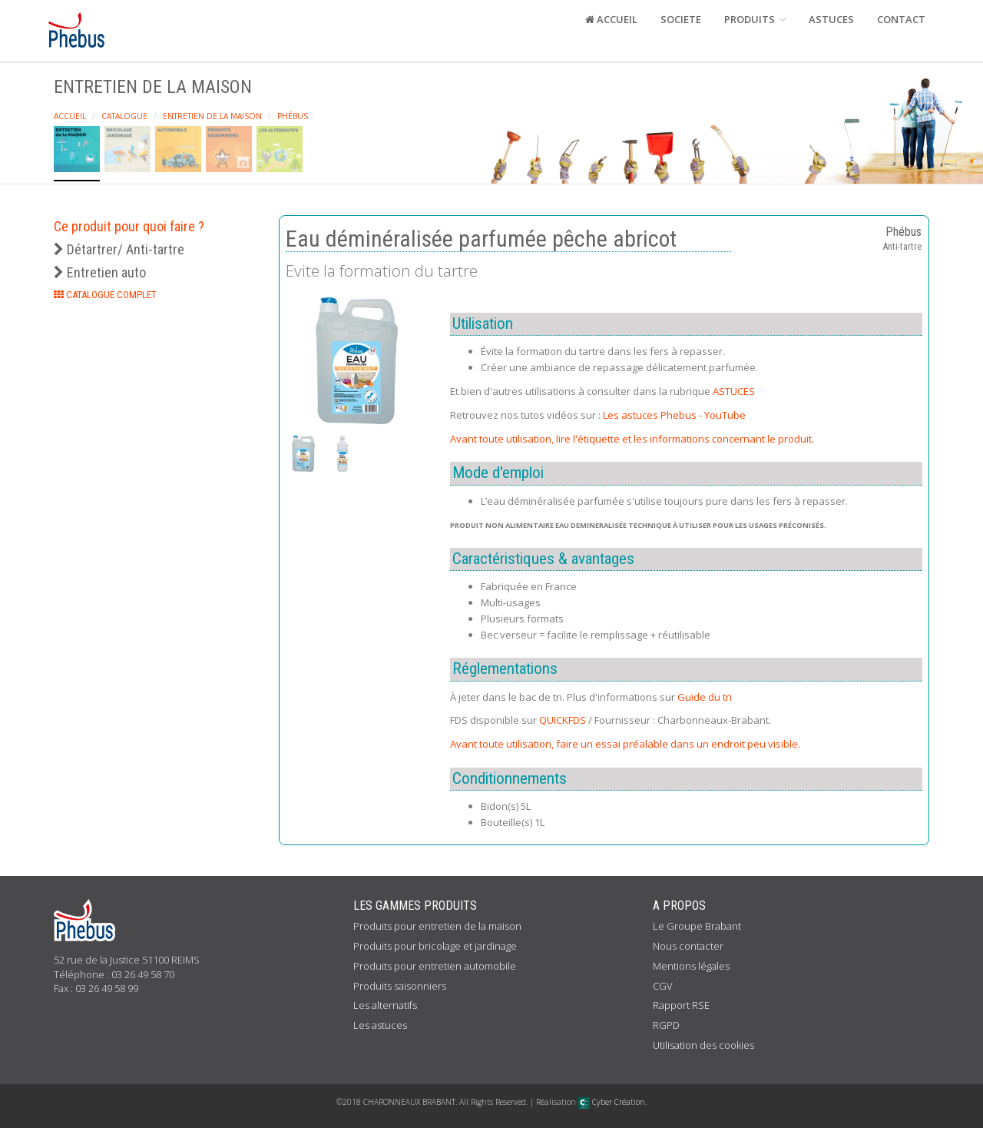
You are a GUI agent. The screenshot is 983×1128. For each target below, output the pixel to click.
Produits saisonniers (399, 986)
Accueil (70, 116)
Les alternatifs (385, 1005)
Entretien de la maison (212, 116)
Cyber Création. (612, 1101)
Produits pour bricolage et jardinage (435, 946)
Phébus (292, 116)
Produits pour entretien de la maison (437, 926)
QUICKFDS (562, 720)
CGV (663, 986)
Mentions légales (691, 966)
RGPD (666, 1025)
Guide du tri (704, 697)
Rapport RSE (681, 1005)
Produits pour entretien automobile (434, 966)
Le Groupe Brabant (697, 926)
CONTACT (901, 19)
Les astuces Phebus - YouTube (674, 415)
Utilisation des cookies (703, 1045)
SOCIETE (680, 19)
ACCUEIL (611, 19)
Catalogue (124, 116)
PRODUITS (755, 19)
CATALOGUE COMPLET (105, 294)
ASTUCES (831, 19)
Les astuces (380, 1025)
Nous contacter (688, 946)
